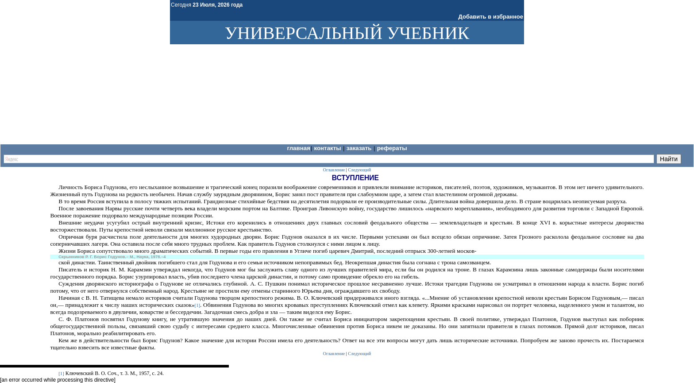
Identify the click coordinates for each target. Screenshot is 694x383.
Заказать (360, 148)
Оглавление (334, 169)
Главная (298, 148)
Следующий (359, 169)
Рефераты (392, 148)
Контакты (328, 148)
